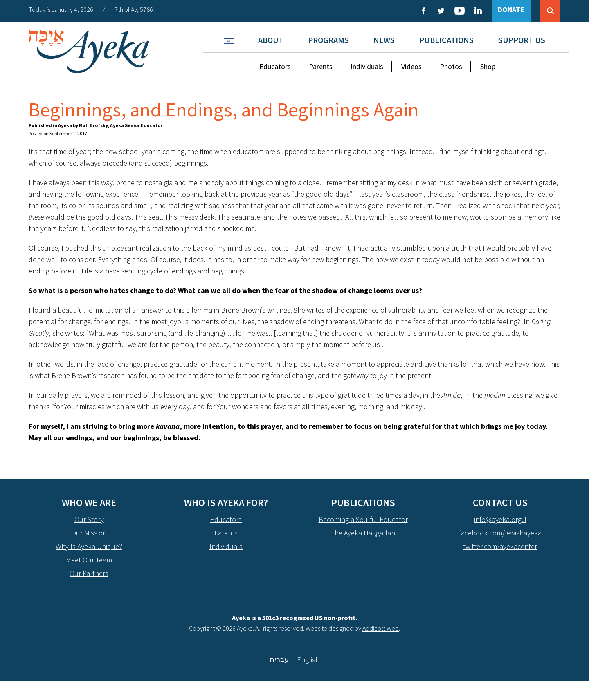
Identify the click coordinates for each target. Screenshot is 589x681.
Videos (411, 66)
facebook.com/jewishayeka (500, 533)
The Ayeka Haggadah (363, 533)
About (270, 40)
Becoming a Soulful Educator (363, 519)
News (384, 40)
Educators (275, 66)
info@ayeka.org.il (500, 519)
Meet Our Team (89, 560)
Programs (328, 40)
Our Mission (89, 533)
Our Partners (89, 573)
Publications (446, 40)
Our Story (89, 519)
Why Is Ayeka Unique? (89, 546)
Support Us (521, 40)
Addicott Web (380, 628)
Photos (451, 66)
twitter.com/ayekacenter (500, 546)
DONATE (511, 9)
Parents (321, 66)
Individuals (367, 66)
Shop (487, 66)
